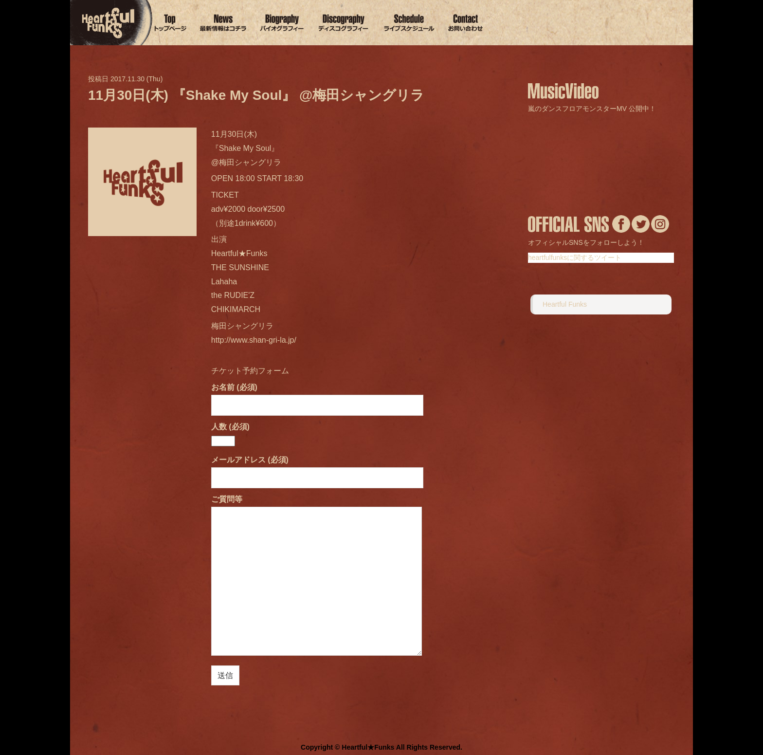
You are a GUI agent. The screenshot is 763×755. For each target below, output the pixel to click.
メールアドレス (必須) (317, 468)
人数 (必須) (230, 434)
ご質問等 (316, 576)
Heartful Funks (565, 304)
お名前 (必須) (317, 396)
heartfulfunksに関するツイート (574, 257)
